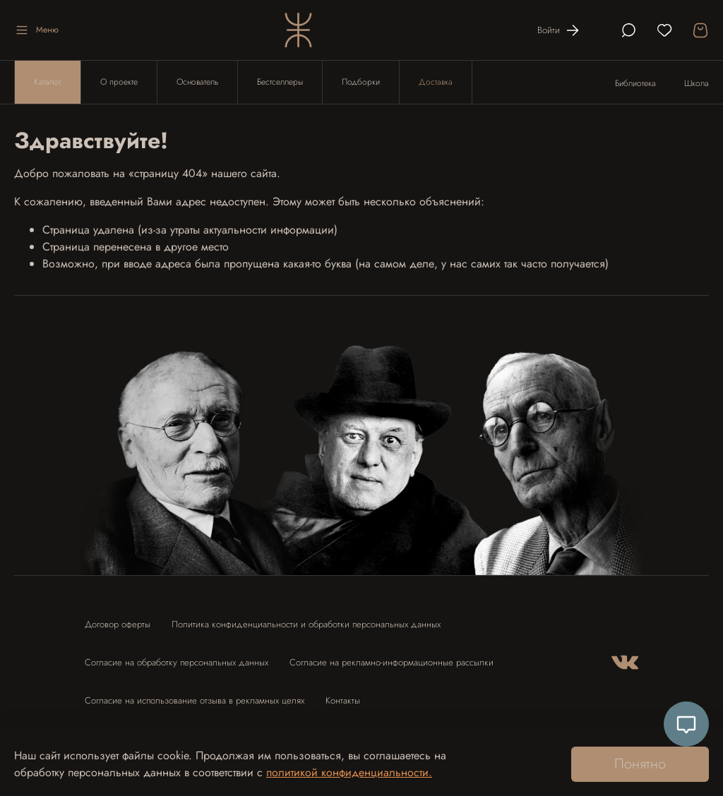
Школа (696, 83)
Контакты (342, 700)
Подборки (361, 82)
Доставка (436, 82)
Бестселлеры (280, 82)
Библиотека (635, 83)
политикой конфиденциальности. (349, 772)
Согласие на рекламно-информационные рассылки (391, 662)
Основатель (197, 82)
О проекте (119, 82)
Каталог (47, 82)
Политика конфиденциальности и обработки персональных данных (306, 624)
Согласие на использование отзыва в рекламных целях (194, 700)
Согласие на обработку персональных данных (176, 662)
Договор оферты (117, 624)
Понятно (640, 764)
